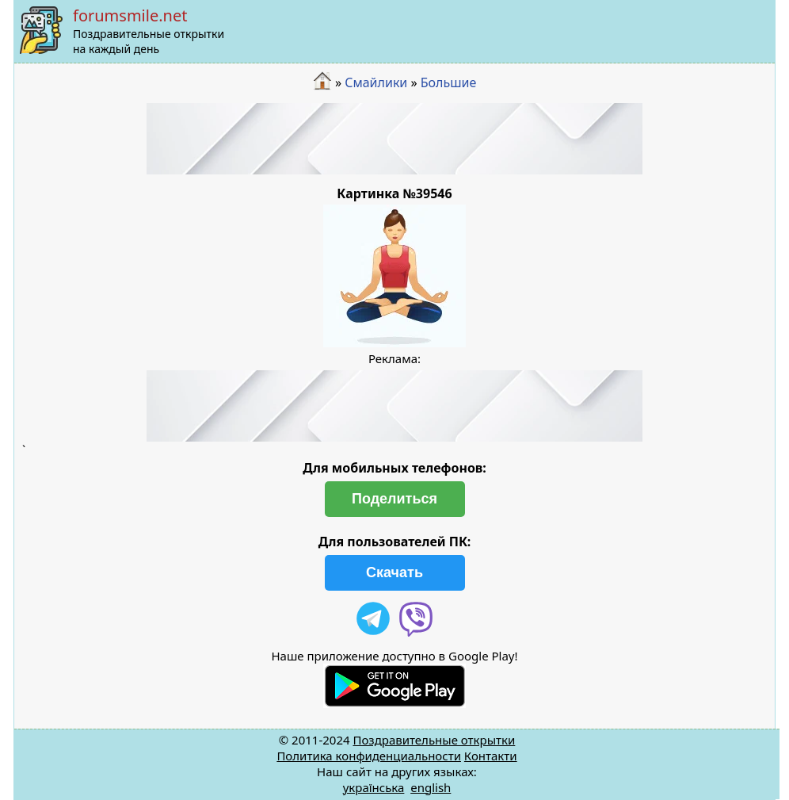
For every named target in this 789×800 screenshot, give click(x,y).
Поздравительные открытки (434, 740)
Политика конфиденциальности (368, 756)
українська (374, 787)
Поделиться (394, 499)
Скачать (394, 572)
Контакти (490, 756)
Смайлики (376, 82)
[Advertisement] (394, 138)
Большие (449, 82)
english (430, 787)
